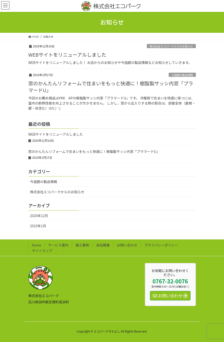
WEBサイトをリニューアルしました (67, 54)
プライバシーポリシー (161, 245)
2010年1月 (38, 225)
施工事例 (82, 245)
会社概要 (103, 245)
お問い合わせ (127, 245)
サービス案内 (58, 245)
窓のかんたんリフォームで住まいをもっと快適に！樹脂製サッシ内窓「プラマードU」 (110, 87)
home (36, 245)
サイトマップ (42, 250)
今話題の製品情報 (182, 75)
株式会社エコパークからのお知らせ (171, 46)
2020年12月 (39, 215)
